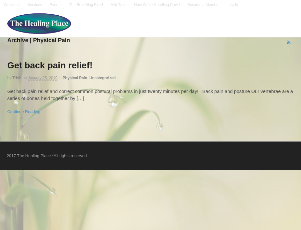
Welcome (12, 5)
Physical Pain (74, 78)
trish (17, 78)
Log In (232, 5)
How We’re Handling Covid (157, 5)
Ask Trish (118, 5)
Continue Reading (23, 111)
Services (34, 5)
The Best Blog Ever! (86, 5)
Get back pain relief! (50, 65)
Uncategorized (102, 78)
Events (56, 5)
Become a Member (203, 5)
